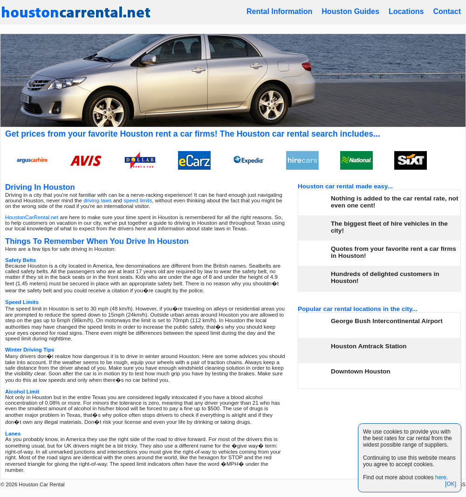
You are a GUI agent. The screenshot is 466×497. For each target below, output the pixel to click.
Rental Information (279, 11)
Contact (447, 11)
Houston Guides (350, 11)
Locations (406, 11)
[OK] (450, 484)
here (440, 477)
